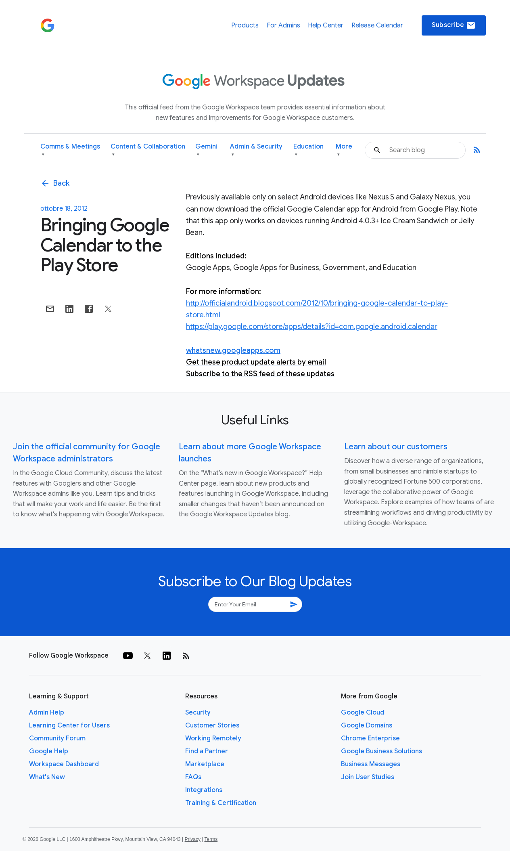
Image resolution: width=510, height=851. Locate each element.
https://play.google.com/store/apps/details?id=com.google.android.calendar (311, 326)
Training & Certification (220, 803)
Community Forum (57, 738)
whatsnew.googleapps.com (233, 350)
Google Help (48, 751)
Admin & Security (256, 150)
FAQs (193, 777)
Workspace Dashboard (64, 764)
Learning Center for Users (69, 725)
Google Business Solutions (381, 751)
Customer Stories (212, 725)
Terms (210, 839)
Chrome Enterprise (370, 738)
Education (308, 150)
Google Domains (366, 725)
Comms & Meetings (70, 150)
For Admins (283, 25)
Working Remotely (213, 738)
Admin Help (46, 712)
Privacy (193, 839)
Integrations (203, 790)
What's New (47, 777)
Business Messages (370, 764)
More (344, 150)
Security (198, 712)
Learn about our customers (395, 447)
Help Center (325, 25)
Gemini (206, 150)
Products (245, 25)
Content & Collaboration (148, 150)
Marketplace (204, 764)
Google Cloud (362, 712)
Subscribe (454, 25)
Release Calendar (377, 25)
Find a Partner (206, 751)
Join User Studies (367, 777)
